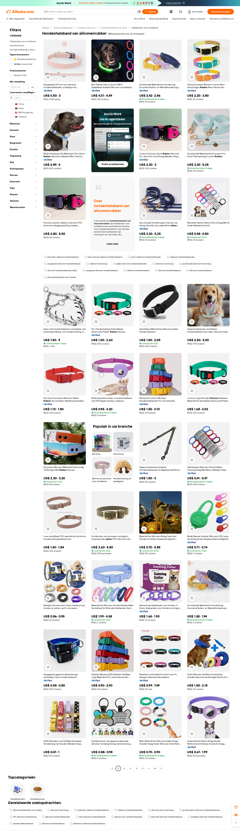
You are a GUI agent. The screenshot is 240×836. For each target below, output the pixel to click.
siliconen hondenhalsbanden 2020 (60, 270)
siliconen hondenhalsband (167, 270)
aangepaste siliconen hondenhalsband (62, 264)
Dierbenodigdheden (63, 27)
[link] (236, 807)
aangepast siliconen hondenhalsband (100, 270)
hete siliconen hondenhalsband (91, 817)
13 (155, 768)
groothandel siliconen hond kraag (195, 264)
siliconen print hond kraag (161, 810)
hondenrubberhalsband (21, 823)
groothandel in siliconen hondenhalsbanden (199, 810)
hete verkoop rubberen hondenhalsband (103, 257)
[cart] (181, 12)
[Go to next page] (161, 768)
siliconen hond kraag (163, 264)
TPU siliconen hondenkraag (23, 817)
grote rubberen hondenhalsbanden (144, 257)
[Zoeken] (150, 11)
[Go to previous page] (112, 768)
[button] (139, 11)
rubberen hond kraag (96, 264)
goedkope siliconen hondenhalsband (205, 817)
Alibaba (45, 27)
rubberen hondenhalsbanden (181, 257)
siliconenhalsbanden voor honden (60, 277)
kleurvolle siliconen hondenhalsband (165, 817)
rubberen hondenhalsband (136, 270)
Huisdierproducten (86, 27)
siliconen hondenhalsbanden (56, 817)
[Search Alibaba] (89, 11)
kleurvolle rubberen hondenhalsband (61, 257)
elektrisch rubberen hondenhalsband (87, 823)
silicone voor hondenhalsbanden (126, 817)
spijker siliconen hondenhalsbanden (130, 264)
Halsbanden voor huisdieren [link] (145, 27)
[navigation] (23, 398)
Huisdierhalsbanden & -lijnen (113, 27)
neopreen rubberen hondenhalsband (91, 810)
